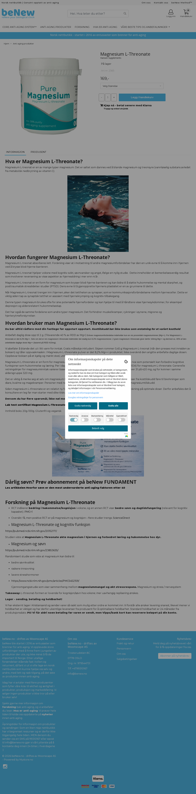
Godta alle (113, 405)
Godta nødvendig (83, 405)
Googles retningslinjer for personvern (85, 397)
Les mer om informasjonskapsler (83, 393)
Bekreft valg (98, 428)
